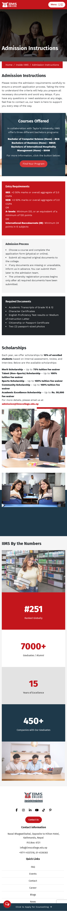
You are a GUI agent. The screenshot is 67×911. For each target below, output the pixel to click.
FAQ (33, 867)
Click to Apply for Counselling (34, 907)
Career (32, 887)
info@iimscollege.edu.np (33, 847)
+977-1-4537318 (27, 852)
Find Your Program (33, 163)
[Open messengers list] (7, 904)
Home (9, 64)
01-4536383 (42, 852)
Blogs (33, 894)
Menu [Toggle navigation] (57, 4)
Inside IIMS (22, 64)
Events (32, 873)
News (33, 901)
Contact (33, 880)
